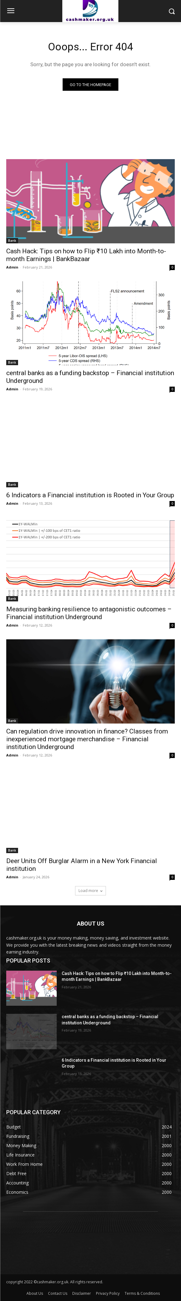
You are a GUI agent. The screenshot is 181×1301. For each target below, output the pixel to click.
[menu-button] (10, 11)
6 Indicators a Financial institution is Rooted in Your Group (90, 495)
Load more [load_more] (90, 890)
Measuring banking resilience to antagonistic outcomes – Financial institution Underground (89, 613)
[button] (171, 11)
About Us (34, 1293)
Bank (12, 240)
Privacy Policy (108, 1293)
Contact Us (57, 1293)
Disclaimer (81, 1293)
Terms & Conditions (142, 1293)
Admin (12, 267)
